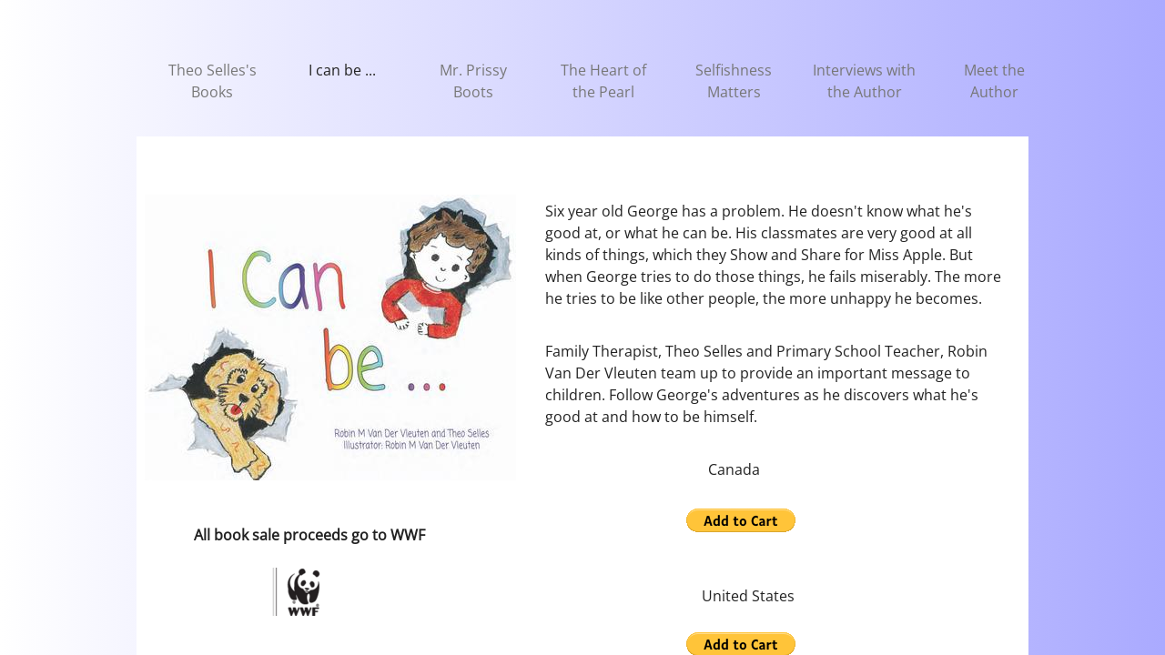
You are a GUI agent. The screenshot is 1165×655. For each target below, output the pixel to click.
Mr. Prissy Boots (473, 81)
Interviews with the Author (864, 81)
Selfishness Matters (733, 81)
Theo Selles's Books (212, 81)
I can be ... (342, 70)
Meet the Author (994, 81)
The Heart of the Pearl (603, 81)
